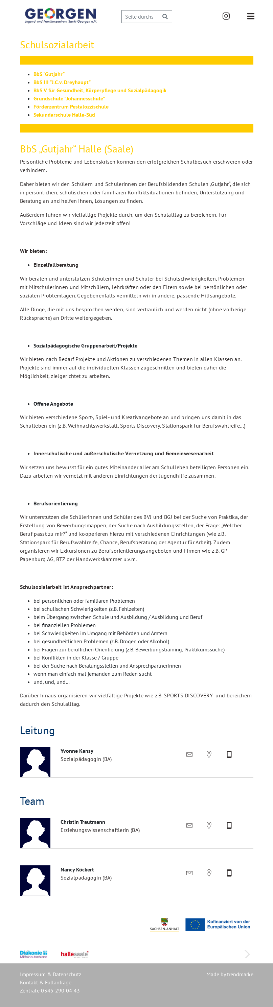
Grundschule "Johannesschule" (69, 98)
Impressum (33, 974)
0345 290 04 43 (60, 990)
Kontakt (29, 982)
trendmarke (240, 974)
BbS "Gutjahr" (49, 74)
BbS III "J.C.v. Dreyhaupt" (62, 82)
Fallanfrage (58, 982)
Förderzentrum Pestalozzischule (71, 106)
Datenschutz (67, 974)
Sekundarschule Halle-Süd (64, 114)
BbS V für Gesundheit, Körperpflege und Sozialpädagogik (99, 90)
